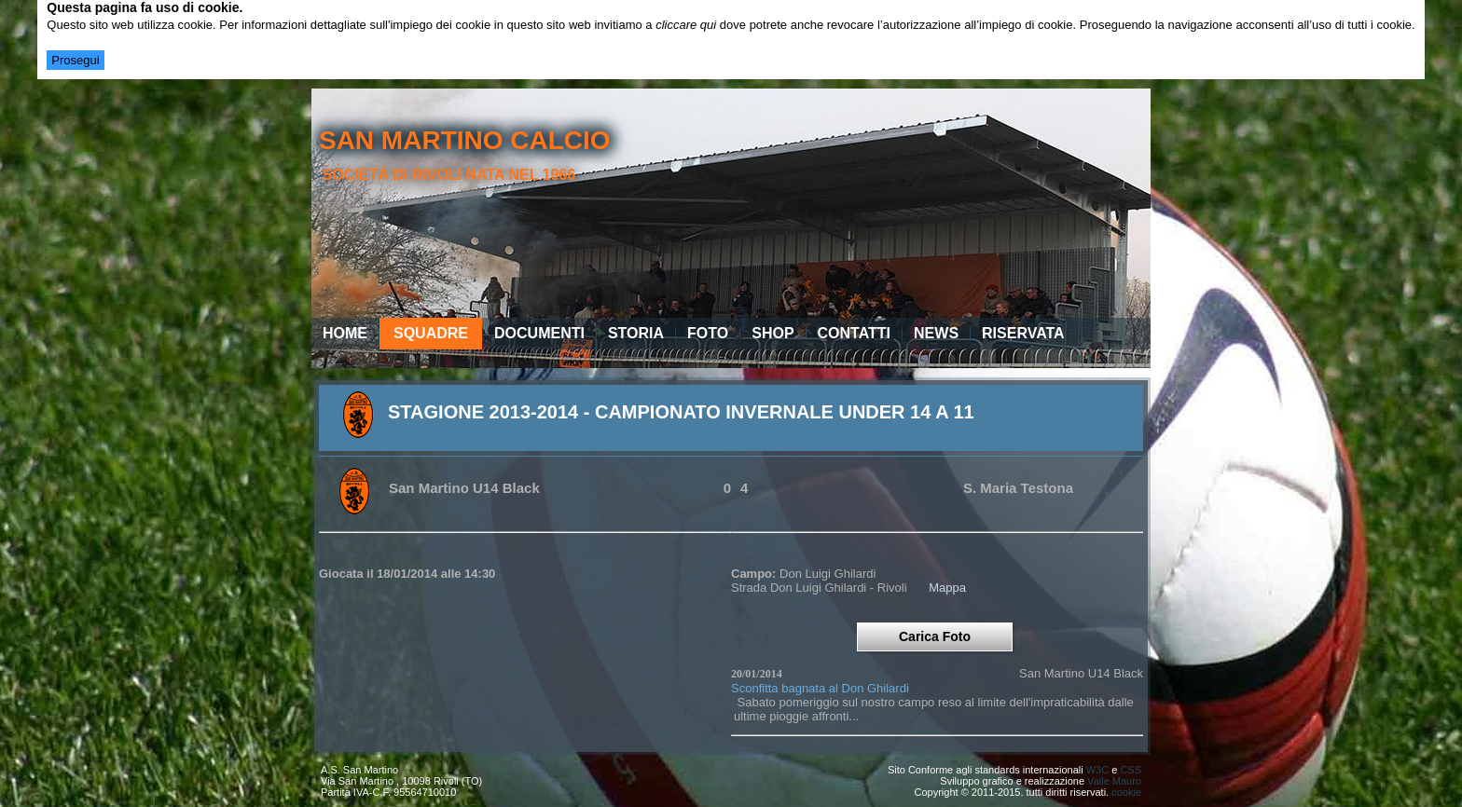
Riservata (1023, 333)
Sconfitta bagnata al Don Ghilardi (820, 688)
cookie (1126, 792)
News (936, 333)
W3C (1097, 769)
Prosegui (75, 60)
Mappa (947, 588)
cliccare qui (685, 25)
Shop (772, 333)
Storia (636, 333)
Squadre (430, 333)
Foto (707, 333)
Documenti (539, 333)
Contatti (854, 333)
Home (345, 333)
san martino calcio (465, 140)
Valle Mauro (1114, 780)
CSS (1130, 769)
